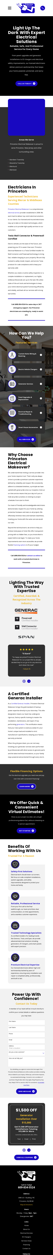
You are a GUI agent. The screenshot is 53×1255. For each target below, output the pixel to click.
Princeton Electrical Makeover (18, 176)
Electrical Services (26, 1199)
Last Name (12, 994)
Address (11, 1012)
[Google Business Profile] (24, 1224)
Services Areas (26, 1207)
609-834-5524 (26, 1153)
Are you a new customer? (16, 1018)
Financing (26, 1211)
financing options (19, 511)
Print (34, 1105)
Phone (11, 1000)
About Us (26, 1196)
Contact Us (26, 1215)
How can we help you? (16, 1024)
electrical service (14, 179)
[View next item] (29, 647)
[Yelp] (33, 1224)
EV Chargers (26, 1203)
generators (21, 691)
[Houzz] (28, 1224)
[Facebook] (20, 1224)
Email (10, 1006)
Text (19, 1105)
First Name (12, 988)
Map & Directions (26, 1171)
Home (26, 1192)
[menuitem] (17, 1247)
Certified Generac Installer (20, 670)
